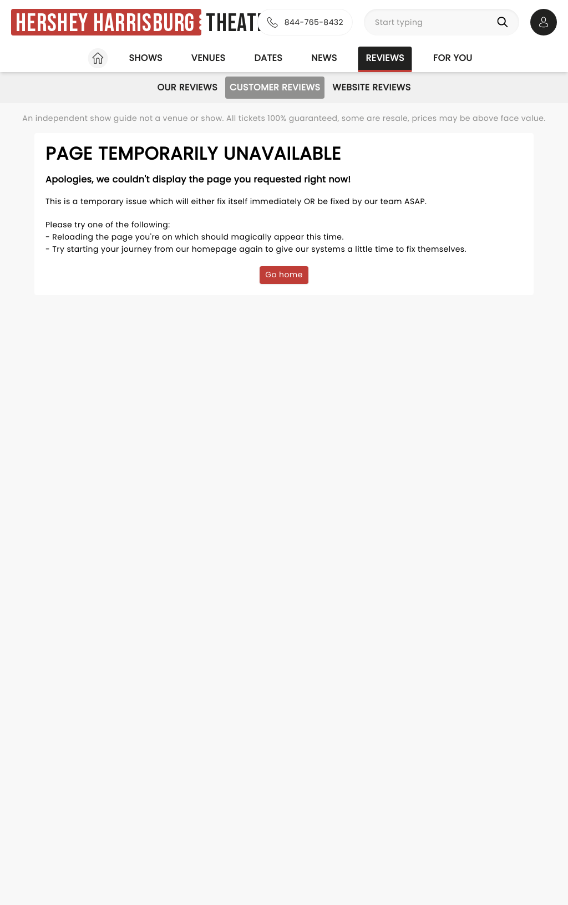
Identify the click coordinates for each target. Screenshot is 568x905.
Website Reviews (371, 87)
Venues (208, 58)
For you (453, 58)
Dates (268, 58)
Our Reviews (187, 87)
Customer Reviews (275, 87)
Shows (145, 58)
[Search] (504, 22)
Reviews (385, 58)
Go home (284, 274)
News (324, 58)
